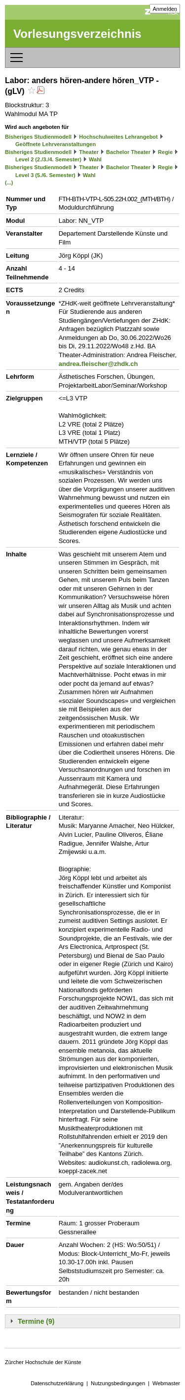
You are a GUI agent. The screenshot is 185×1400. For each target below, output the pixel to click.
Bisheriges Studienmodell (38, 137)
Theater (89, 152)
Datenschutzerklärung (57, 1383)
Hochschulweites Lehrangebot (118, 137)
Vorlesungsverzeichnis (77, 33)
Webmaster (166, 1383)
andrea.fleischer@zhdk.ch (98, 363)
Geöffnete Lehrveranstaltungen (55, 144)
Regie (165, 152)
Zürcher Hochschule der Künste (43, 1362)
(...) (9, 182)
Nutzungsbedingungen (118, 1383)
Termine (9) (36, 1321)
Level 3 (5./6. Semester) (45, 175)
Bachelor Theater (128, 152)
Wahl (95, 159)
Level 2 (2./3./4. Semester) (48, 159)
